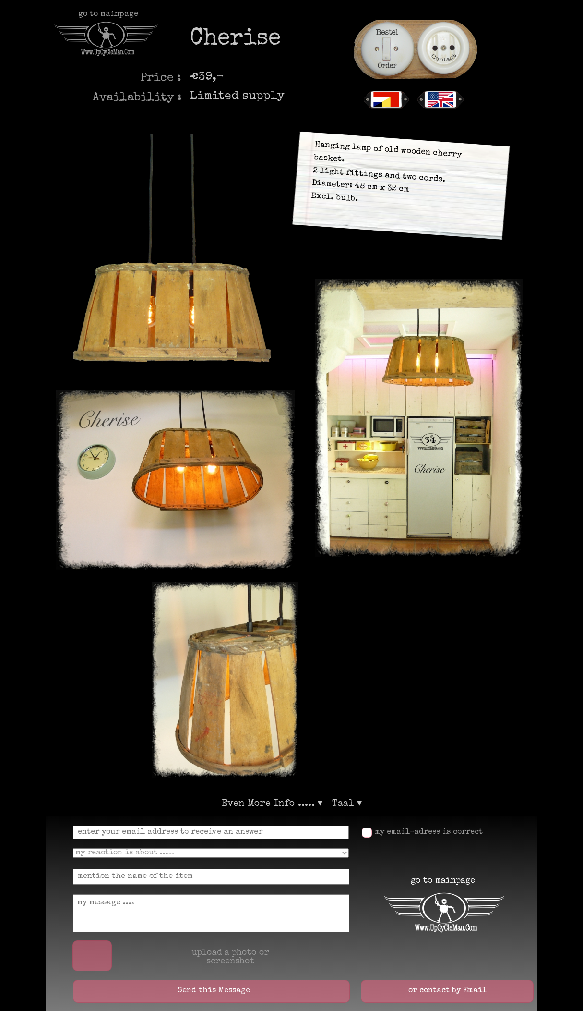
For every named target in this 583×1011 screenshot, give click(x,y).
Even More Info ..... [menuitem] (272, 804)
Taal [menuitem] (347, 804)
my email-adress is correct (429, 832)
